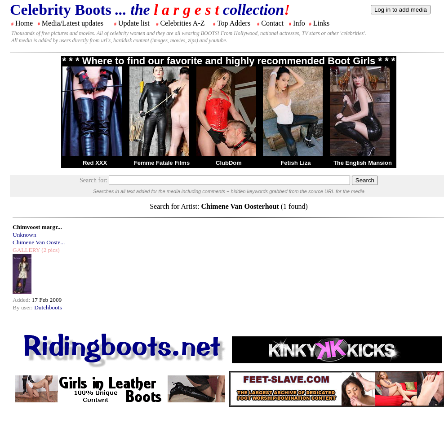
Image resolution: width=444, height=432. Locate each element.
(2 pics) (50, 250)
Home (24, 23)
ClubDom (229, 162)
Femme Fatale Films (162, 162)
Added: (22, 299)
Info (299, 23)
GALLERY (26, 250)
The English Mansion (362, 162)
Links (321, 23)
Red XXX (95, 162)
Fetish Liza (295, 162)
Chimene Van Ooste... (39, 242)
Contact (272, 23)
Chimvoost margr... (37, 227)
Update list (134, 23)
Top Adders (233, 23)
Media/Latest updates (72, 23)
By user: (23, 307)
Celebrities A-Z (182, 23)
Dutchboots (48, 307)
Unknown (24, 234)
